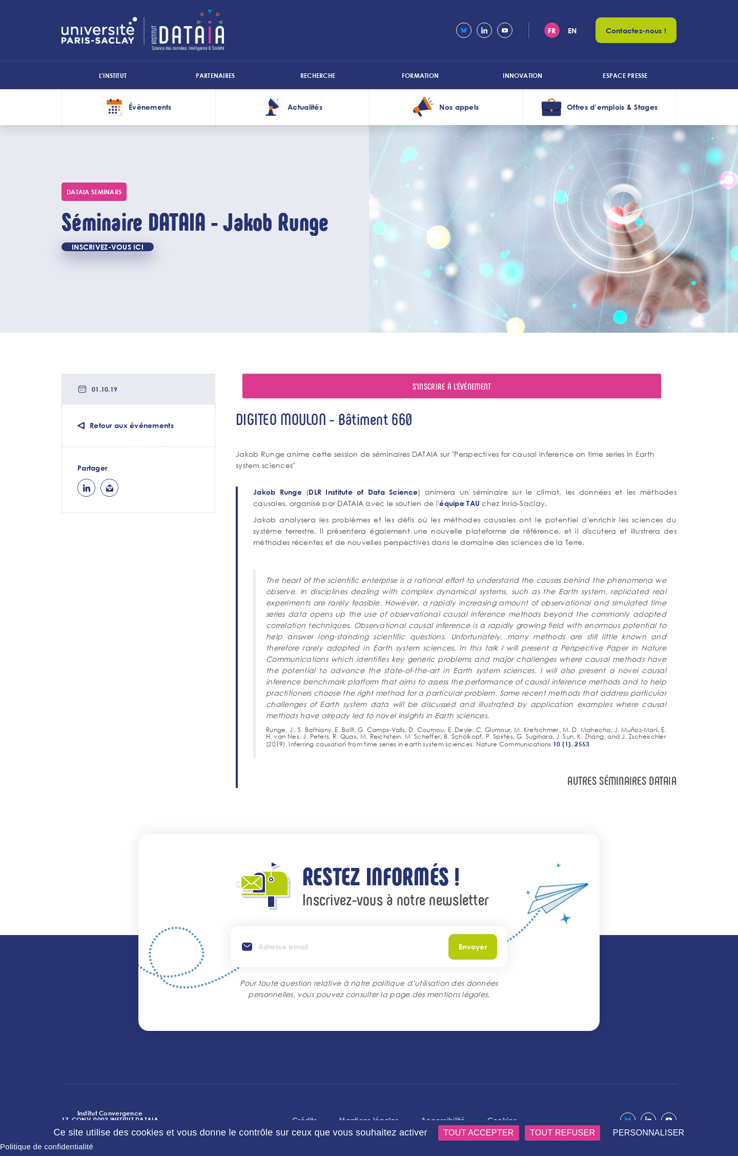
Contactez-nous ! (636, 30)
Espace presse (625, 75)
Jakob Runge (277, 492)
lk (86, 488)
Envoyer (473, 946)
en (572, 30)
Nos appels (459, 107)
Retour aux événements (132, 425)
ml (109, 488)
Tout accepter (478, 1132)
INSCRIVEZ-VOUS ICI (108, 246)
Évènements (150, 107)
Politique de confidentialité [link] (46, 1146)
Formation (420, 75)
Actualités (305, 107)
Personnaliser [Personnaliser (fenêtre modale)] (649, 1132)
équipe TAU (459, 503)
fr (552, 30)
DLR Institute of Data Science (363, 492)
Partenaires (215, 75)
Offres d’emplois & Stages (612, 107)
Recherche (317, 75)
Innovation (522, 75)
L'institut (113, 75)
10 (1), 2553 (571, 744)
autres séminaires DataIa (621, 780)
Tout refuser (562, 1132)
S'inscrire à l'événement (452, 386)
